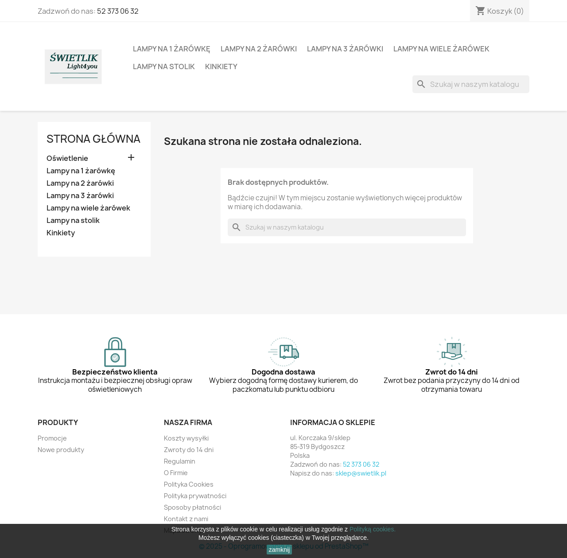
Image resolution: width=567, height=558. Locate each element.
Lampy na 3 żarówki (345, 49)
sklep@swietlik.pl (360, 473)
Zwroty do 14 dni (189, 449)
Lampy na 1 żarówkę (171, 49)
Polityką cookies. (373, 529)
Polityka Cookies (189, 484)
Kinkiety (221, 66)
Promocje (52, 438)
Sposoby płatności (192, 507)
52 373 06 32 (118, 11)
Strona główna (93, 138)
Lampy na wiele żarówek (441, 49)
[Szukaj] (470, 84)
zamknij (279, 549)
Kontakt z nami (186, 519)
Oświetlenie (67, 158)
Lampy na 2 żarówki (259, 49)
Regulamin (179, 461)
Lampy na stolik (164, 66)
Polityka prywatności (195, 496)
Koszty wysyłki (186, 438)
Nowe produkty (61, 449)
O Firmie (176, 472)
